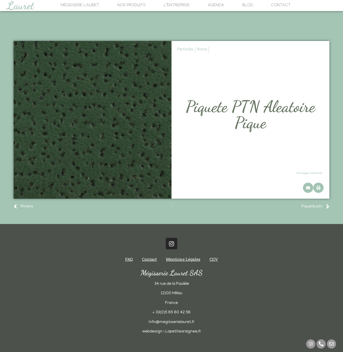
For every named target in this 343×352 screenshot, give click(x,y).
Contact (281, 5)
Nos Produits (131, 5)
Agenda (216, 5)
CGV (214, 259)
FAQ (129, 259)
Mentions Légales (183, 259)
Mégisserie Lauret (80, 5)
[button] (308, 188)
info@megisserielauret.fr (172, 322)
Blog (247, 5)
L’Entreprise (177, 5)
